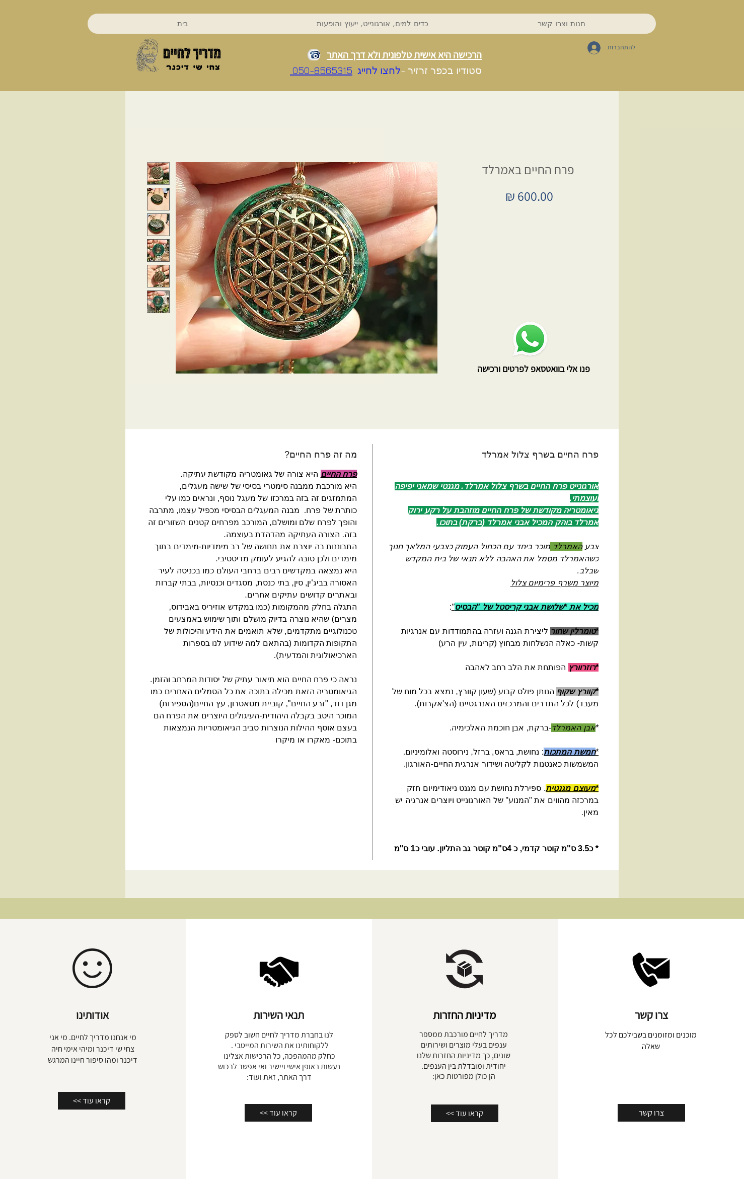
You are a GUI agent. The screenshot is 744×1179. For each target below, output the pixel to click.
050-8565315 (321, 70)
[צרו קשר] (651, 1113)
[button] (372, 24)
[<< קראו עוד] (91, 1101)
